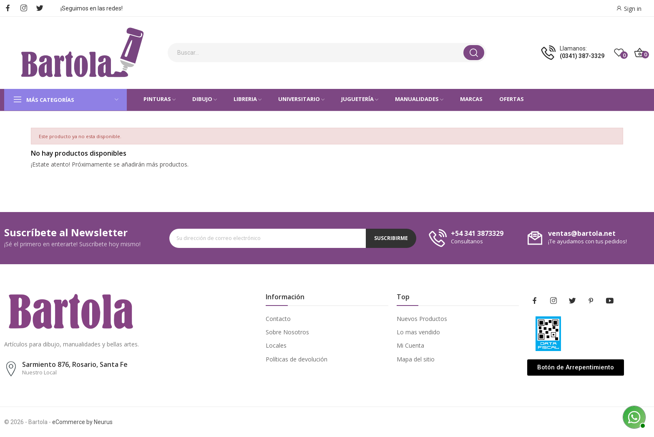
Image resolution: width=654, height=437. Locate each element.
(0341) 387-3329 (582, 56)
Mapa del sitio (416, 359)
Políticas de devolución (296, 359)
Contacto (278, 319)
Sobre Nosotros (287, 332)
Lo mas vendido (418, 332)
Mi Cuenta (410, 345)
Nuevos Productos (422, 319)
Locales (276, 345)
